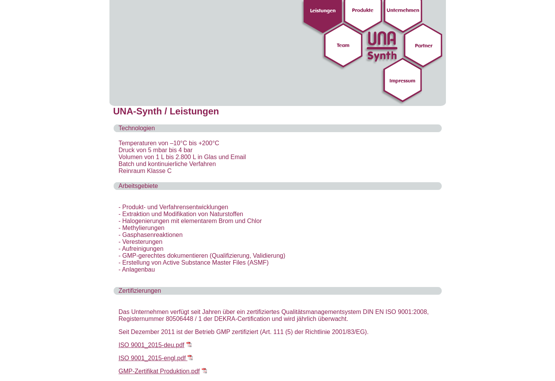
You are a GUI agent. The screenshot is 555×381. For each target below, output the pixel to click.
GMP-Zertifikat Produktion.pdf (159, 371)
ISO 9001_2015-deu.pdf (152, 345)
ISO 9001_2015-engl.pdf (153, 358)
